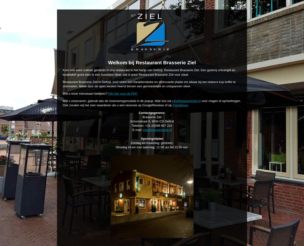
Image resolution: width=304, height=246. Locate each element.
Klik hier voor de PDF (122, 93)
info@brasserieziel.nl (186, 101)
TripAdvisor (180, 105)
